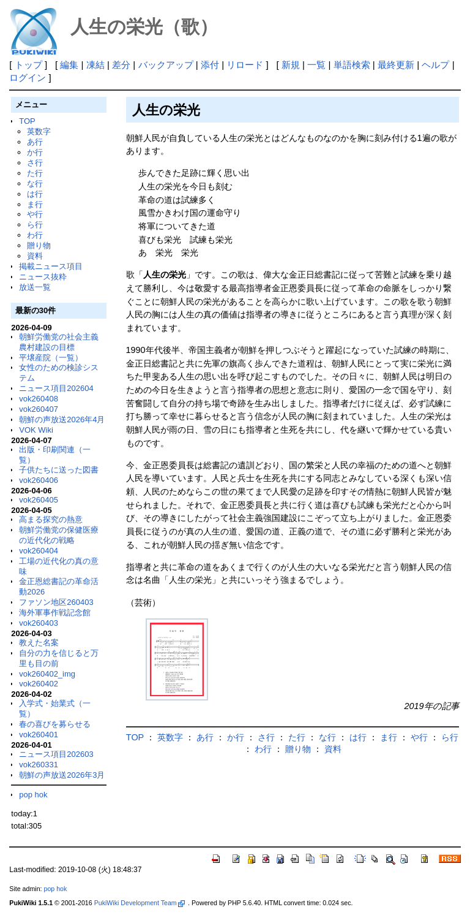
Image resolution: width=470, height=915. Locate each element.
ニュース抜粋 (43, 276)
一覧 (316, 64)
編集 (69, 64)
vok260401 (38, 734)
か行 (35, 152)
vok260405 (38, 499)
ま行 (35, 204)
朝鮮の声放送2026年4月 (62, 419)
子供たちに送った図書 (59, 469)
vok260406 (38, 480)
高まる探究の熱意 (51, 519)
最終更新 (396, 64)
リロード (244, 64)
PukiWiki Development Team (139, 902)
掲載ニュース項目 (51, 266)
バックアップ (165, 64)
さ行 (35, 162)
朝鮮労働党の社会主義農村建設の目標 (59, 342)
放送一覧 (35, 287)
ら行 (35, 224)
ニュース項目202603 (56, 754)
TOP (27, 121)
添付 (210, 64)
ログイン (27, 77)
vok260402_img (47, 673)
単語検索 (352, 64)
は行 (35, 194)
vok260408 (38, 398)
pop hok (33, 794)
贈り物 (39, 245)
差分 (121, 64)
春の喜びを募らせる (55, 724)
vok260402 (38, 683)
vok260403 (38, 623)
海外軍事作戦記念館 (55, 612)
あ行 (35, 141)
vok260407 (38, 409)
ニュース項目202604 (56, 388)
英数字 (39, 131)
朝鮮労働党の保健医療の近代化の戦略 (59, 535)
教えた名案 (39, 642)
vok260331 (38, 764)
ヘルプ (435, 64)
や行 (35, 214)
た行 (35, 173)
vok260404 (38, 550)
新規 (291, 64)
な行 (35, 183)
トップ (28, 64)
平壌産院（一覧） (51, 357)
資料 (35, 255)
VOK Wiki (36, 430)
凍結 (95, 64)
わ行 (35, 235)
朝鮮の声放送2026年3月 (62, 775)
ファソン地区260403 (56, 602)
